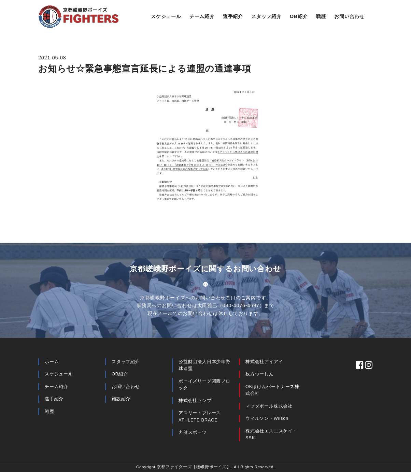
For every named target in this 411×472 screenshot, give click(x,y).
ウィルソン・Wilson (266, 418)
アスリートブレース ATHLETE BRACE (200, 416)
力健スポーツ (193, 432)
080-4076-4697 (241, 305)
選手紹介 (233, 16)
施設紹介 (121, 398)
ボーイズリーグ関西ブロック (204, 384)
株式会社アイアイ (264, 361)
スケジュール (166, 16)
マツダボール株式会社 (269, 406)
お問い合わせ (349, 16)
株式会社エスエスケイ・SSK (271, 434)
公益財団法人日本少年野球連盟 (204, 365)
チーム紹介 (202, 16)
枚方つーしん (259, 373)
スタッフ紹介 (266, 16)
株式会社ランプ (195, 400)
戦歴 (321, 16)
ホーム (52, 361)
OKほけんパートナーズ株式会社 (272, 390)
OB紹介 (299, 16)
